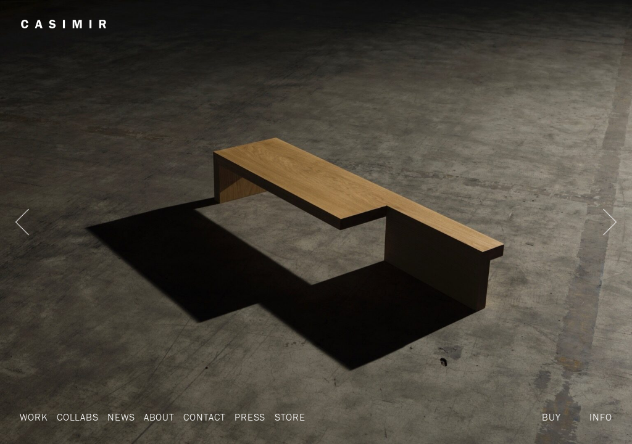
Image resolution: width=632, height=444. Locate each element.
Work (34, 417)
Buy (551, 417)
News (121, 417)
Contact (204, 417)
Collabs (78, 417)
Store (290, 417)
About (159, 417)
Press (250, 417)
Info (600, 417)
